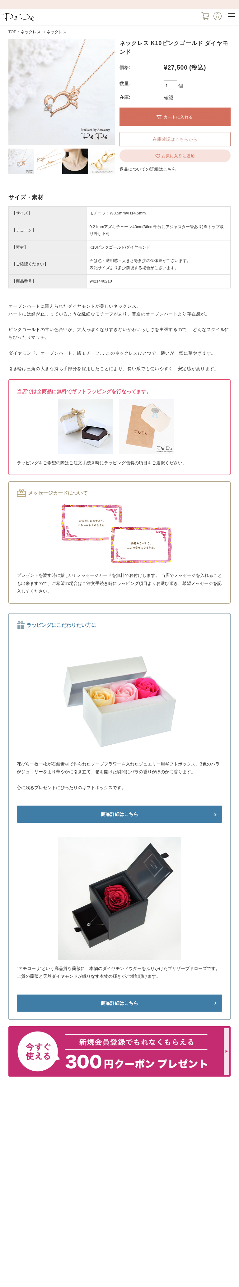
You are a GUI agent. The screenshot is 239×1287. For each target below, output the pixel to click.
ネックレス (31, 32)
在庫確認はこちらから (174, 139)
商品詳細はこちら (119, 814)
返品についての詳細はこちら (148, 169)
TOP (12, 32)
